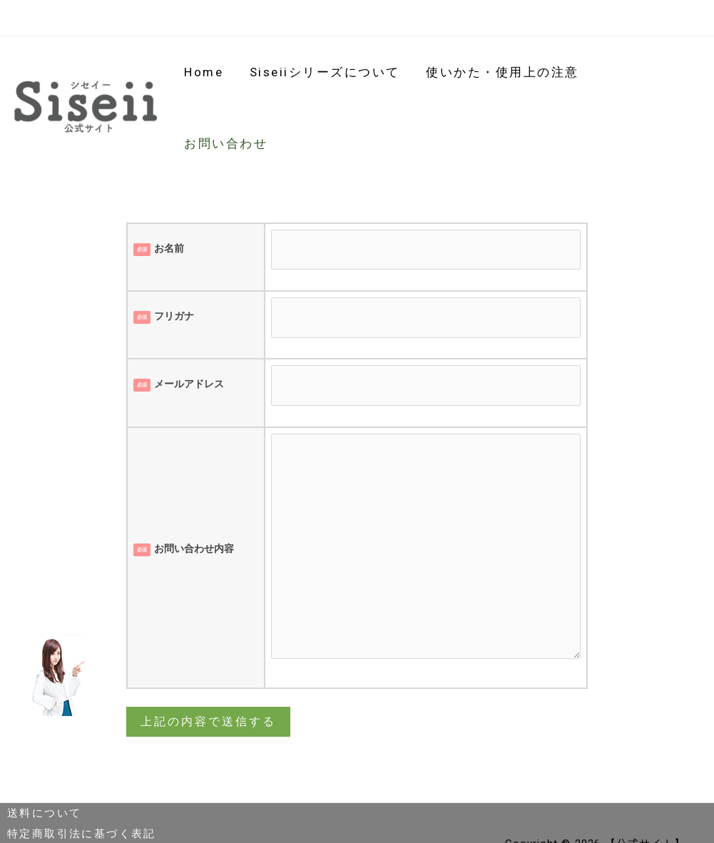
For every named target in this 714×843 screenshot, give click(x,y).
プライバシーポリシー (69, 791)
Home (208, 76)
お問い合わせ (646, 76)
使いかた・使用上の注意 (504, 76)
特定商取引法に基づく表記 (81, 771)
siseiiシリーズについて (328, 76)
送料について (44, 750)
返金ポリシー (44, 811)
